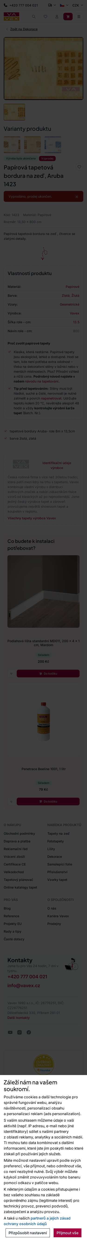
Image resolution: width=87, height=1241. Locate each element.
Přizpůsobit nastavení (28, 1233)
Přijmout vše (67, 1233)
